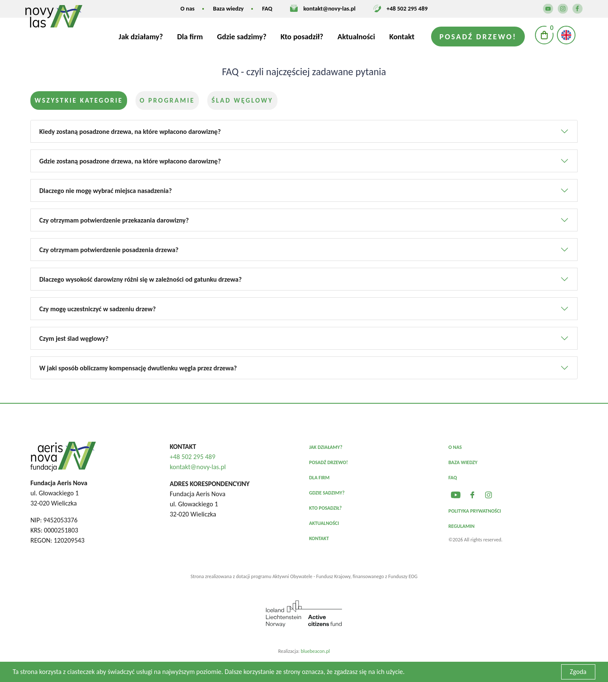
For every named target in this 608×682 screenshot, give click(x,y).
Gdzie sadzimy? (241, 36)
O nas (187, 8)
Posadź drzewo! (478, 36)
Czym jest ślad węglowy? (74, 338)
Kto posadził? (302, 36)
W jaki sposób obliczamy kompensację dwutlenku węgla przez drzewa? (138, 368)
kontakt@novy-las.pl (330, 8)
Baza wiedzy (228, 8)
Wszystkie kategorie (79, 100)
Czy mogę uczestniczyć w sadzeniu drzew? (97, 309)
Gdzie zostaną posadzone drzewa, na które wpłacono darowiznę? (130, 161)
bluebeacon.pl (315, 651)
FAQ (267, 8)
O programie (167, 100)
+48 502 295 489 (407, 8)
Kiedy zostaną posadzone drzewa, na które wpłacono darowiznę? (130, 132)
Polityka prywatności (474, 511)
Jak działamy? (141, 36)
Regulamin (461, 526)
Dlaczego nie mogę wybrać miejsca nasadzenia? (105, 191)
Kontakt (402, 36)
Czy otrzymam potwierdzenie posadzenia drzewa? (109, 250)
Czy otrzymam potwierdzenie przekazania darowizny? (114, 220)
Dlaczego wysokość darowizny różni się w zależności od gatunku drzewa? (140, 279)
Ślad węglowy (242, 100)
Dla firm (190, 36)
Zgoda (578, 672)
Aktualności (356, 36)
